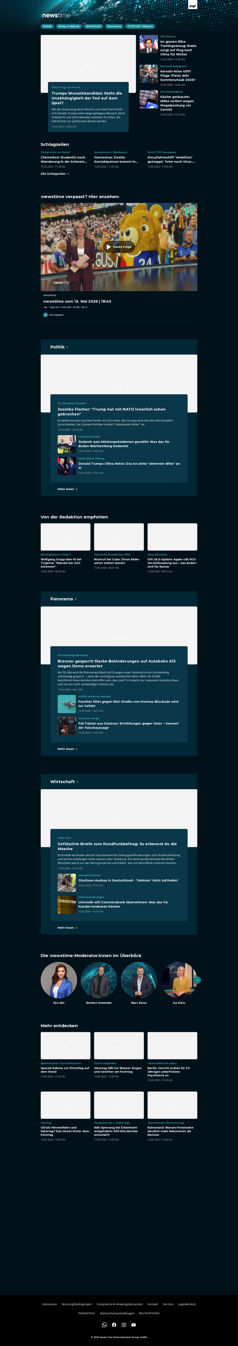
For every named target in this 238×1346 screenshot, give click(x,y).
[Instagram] (123, 1324)
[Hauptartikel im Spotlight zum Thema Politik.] (59, 347)
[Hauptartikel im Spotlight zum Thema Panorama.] (63, 599)
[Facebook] (114, 1324)
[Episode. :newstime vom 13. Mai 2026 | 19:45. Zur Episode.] (119, 256)
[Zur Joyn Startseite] (192, 4)
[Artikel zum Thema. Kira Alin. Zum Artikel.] (59, 983)
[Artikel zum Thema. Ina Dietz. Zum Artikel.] (179, 983)
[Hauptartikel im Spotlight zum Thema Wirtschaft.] (64, 781)
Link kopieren (53, 314)
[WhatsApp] (104, 1324)
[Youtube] (133, 1324)
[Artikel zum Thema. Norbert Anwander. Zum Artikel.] (99, 983)
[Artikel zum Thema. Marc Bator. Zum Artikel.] (139, 983)
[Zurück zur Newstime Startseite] (55, 15)
